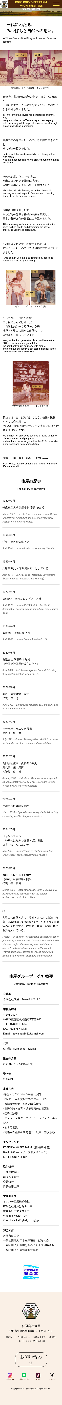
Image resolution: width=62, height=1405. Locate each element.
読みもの (41, 1341)
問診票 (36, 1337)
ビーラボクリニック (22, 1337)
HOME (9, 1337)
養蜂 (43, 1337)
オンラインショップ (27, 1341)
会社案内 (52, 1337)
